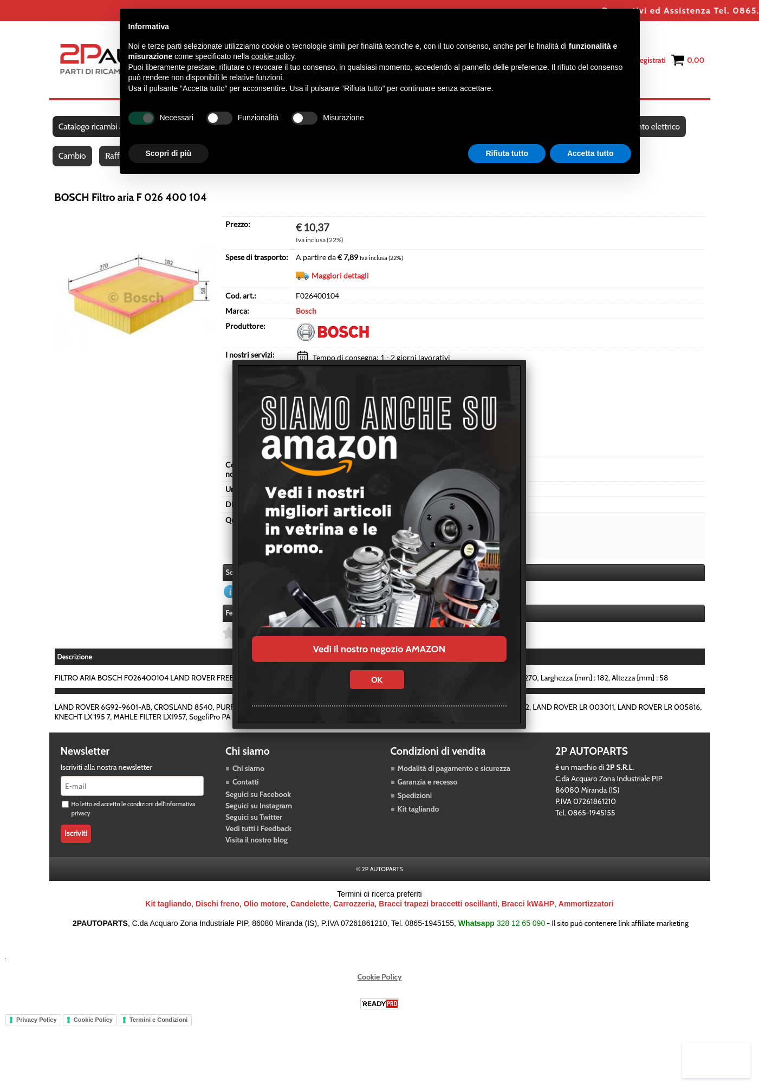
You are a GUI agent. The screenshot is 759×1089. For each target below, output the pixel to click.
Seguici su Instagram (258, 814)
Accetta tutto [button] (590, 153)
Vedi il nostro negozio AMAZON (379, 649)
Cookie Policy (380, 985)
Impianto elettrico (654, 129)
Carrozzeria (353, 912)
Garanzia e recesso (428, 790)
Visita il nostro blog (256, 848)
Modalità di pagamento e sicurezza (454, 777)
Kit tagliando (418, 817)
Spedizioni (415, 804)
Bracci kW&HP (528, 912)
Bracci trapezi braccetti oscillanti (438, 912)
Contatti (245, 790)
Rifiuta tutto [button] (506, 153)
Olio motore (265, 912)
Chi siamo (248, 777)
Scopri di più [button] (169, 153)
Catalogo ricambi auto (97, 129)
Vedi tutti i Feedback (258, 837)
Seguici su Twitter (253, 826)
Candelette (309, 912)
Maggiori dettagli (340, 284)
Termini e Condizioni (158, 1028)
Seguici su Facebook (258, 803)
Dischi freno (217, 912)
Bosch (306, 320)
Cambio (73, 163)
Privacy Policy (36, 1028)
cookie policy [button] (272, 56)
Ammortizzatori (586, 912)
